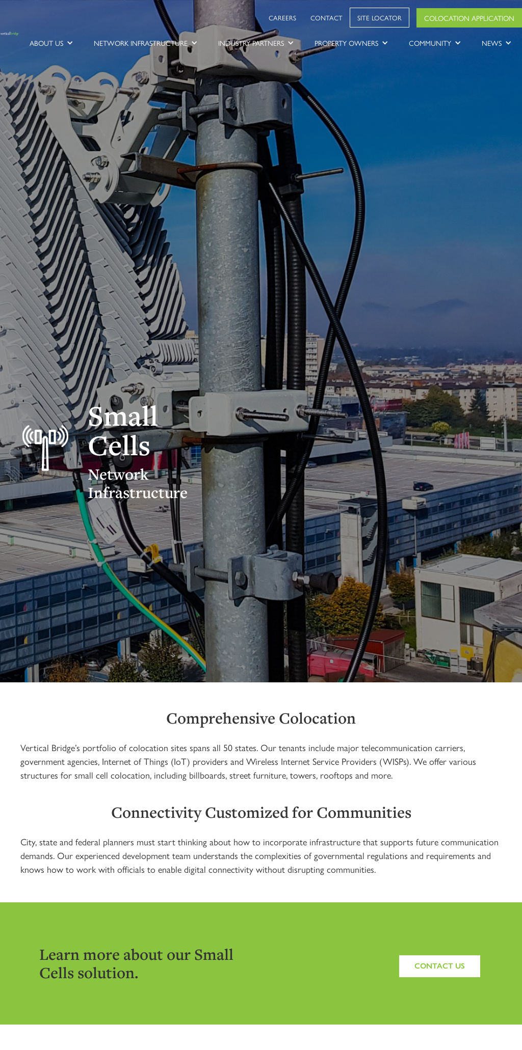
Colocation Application (469, 18)
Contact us (439, 966)
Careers (282, 17)
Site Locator (379, 17)
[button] (51, 42)
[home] (9, 33)
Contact (326, 17)
